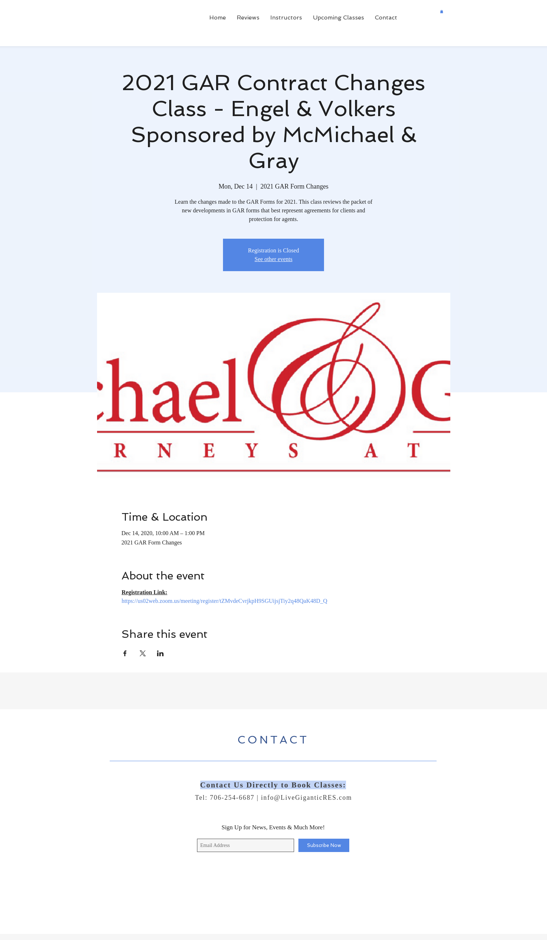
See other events (274, 259)
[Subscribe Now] (323, 845)
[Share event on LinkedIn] (160, 653)
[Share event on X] (142, 653)
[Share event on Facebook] (125, 653)
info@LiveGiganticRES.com (306, 797)
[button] (441, 11)
